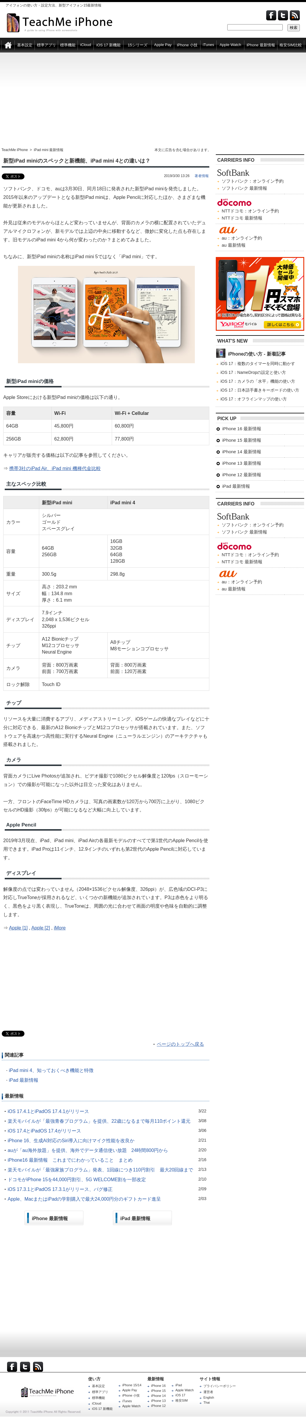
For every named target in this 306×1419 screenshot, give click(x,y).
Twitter (283, 15)
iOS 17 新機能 (102, 1408)
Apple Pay (129, 1390)
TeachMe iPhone (14, 150)
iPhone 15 (158, 1390)
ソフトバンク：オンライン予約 (253, 181)
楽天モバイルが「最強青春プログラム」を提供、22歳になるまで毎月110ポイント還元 (99, 1121)
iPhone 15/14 (132, 1385)
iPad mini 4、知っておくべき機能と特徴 (51, 1070)
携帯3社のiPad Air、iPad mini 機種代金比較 (55, 468)
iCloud (96, 1403)
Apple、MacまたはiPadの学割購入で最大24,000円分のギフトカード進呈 (84, 1199)
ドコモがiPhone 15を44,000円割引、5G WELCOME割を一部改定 (77, 1179)
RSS (38, 1367)
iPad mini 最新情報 (49, 150)
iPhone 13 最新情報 (241, 463)
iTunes (127, 1401)
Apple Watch (131, 1406)
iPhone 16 (158, 1385)
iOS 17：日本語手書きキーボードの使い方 (260, 390)
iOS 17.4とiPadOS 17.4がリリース (44, 1130)
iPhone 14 (158, 1395)
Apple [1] (18, 927)
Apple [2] (40, 927)
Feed (295, 15)
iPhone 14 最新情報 (241, 451)
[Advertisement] (153, 100)
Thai (206, 1402)
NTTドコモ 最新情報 (242, 217)
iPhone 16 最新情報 (241, 428)
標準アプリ (100, 1392)
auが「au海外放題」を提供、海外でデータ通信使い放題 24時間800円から (88, 1150)
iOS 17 (180, 1395)
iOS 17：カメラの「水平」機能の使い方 (258, 381)
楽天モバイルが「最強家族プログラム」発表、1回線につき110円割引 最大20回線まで (100, 1169)
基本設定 (98, 1386)
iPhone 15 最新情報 (241, 440)
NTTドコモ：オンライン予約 (250, 210)
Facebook (271, 15)
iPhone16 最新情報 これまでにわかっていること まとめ (70, 1160)
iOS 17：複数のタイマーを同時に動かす (258, 363)
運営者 (208, 1392)
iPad (178, 1385)
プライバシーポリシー (219, 1386)
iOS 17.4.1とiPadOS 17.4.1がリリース (48, 1111)
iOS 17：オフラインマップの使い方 (254, 399)
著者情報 (202, 176)
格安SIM (181, 1400)
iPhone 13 (158, 1400)
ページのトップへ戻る (180, 1044)
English (208, 1397)
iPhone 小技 (131, 1395)
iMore (60, 927)
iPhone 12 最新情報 (241, 474)
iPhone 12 (158, 1405)
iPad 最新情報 (23, 1080)
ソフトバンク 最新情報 (244, 188)
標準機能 (98, 1398)
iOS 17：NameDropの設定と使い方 (253, 372)
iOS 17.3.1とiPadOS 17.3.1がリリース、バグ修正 (60, 1189)
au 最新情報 (234, 245)
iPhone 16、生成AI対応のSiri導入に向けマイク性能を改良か (71, 1140)
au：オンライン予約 (242, 237)
